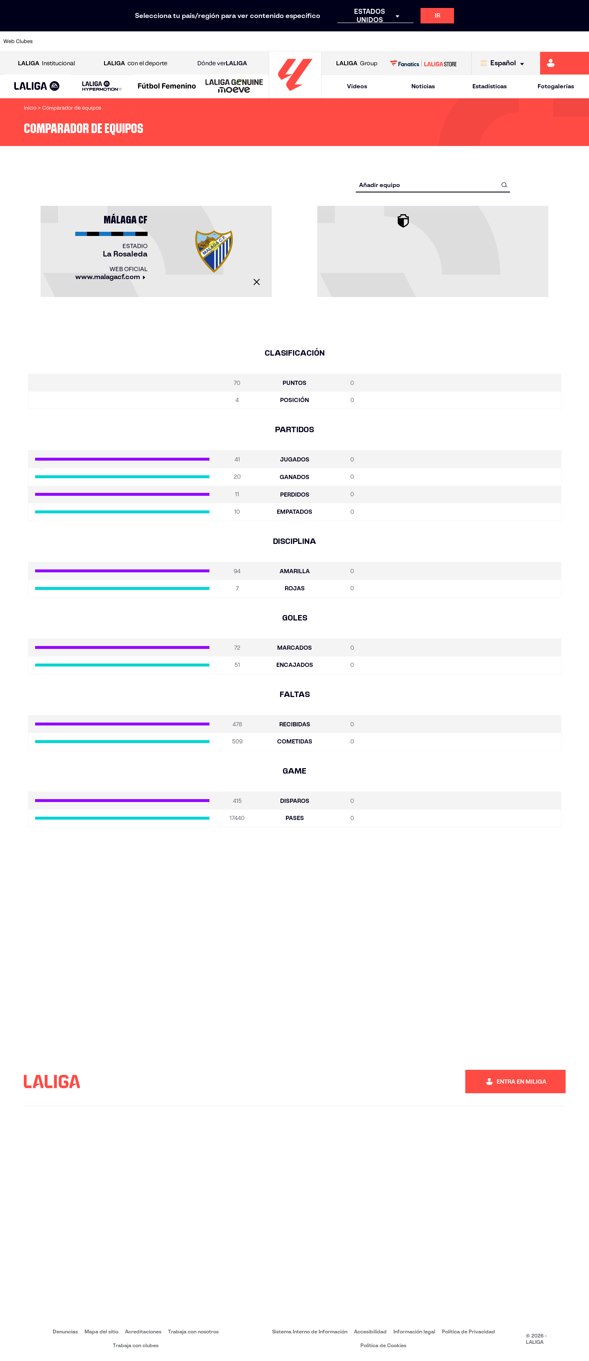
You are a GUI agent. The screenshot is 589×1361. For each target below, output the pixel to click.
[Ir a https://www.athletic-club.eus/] (54, 41)
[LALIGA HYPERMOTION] (102, 86)
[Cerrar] (256, 282)
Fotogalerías (556, 86)
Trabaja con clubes (135, 1345)
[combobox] (433, 184)
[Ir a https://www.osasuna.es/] (109, 41)
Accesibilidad (370, 1331)
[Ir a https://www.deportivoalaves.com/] (137, 41)
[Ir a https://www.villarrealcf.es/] (579, 41)
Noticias (423, 86)
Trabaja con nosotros (193, 1331)
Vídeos (357, 86)
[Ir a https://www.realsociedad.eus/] (496, 41)
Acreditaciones (143, 1331)
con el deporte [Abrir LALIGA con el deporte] (135, 63)
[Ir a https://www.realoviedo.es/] (468, 41)
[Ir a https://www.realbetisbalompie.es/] (413, 41)
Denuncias (65, 1331)
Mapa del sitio (101, 1331)
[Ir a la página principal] (295, 94)
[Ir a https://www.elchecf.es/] (164, 41)
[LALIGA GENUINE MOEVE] (234, 86)
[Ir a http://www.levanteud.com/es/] (275, 41)
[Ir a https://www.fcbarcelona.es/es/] (192, 41)
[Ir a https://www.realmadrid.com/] (441, 41)
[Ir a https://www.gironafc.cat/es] (247, 41)
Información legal (414, 1331)
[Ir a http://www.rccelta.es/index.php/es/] (330, 41)
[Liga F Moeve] (167, 86)
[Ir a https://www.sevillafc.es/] (524, 41)
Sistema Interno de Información (309, 1331)
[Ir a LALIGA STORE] (423, 63)
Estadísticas (489, 86)
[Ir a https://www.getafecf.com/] (220, 41)
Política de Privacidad (468, 1331)
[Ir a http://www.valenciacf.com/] (552, 41)
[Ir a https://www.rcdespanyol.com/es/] (358, 41)
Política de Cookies (383, 1345)
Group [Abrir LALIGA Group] (356, 63)
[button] (37, 86)
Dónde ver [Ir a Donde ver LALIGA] (222, 63)
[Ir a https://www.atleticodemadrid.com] (81, 41)
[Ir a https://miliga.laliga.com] (564, 63)
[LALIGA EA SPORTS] (37, 86)
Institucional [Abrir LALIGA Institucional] (46, 63)
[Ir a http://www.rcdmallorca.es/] (386, 41)
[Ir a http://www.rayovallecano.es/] (302, 41)
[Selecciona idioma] (504, 63)
